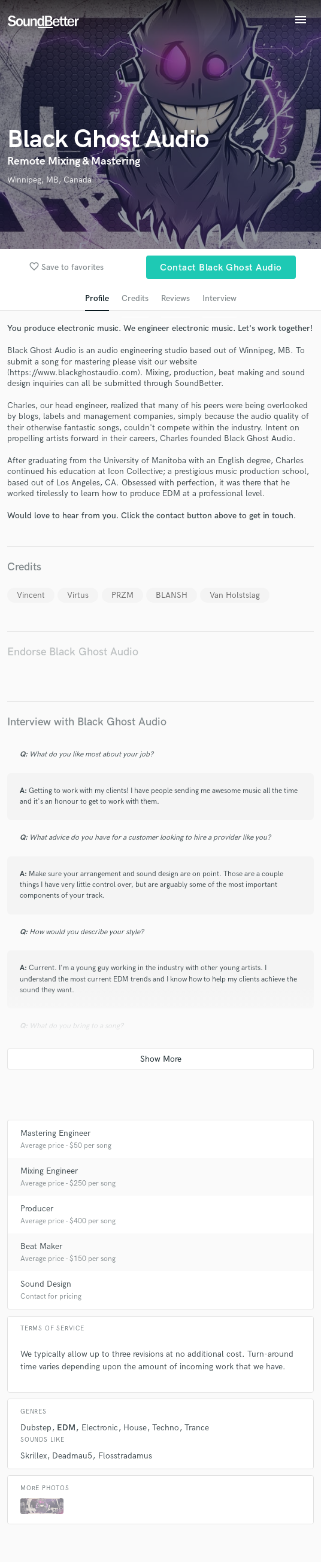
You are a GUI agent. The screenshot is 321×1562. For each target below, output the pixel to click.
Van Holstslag (235, 595)
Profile (97, 298)
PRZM (122, 595)
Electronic (99, 1428)
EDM (66, 1428)
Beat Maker (41, 1246)
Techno (165, 1428)
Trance (196, 1428)
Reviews (175, 298)
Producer (36, 1209)
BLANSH (171, 595)
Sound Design (45, 1284)
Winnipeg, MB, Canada (49, 180)
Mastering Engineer (55, 1133)
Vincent (31, 595)
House (135, 1428)
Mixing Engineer (49, 1171)
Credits (135, 298)
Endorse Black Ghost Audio (72, 652)
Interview (219, 298)
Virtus (78, 595)
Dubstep (36, 1428)
